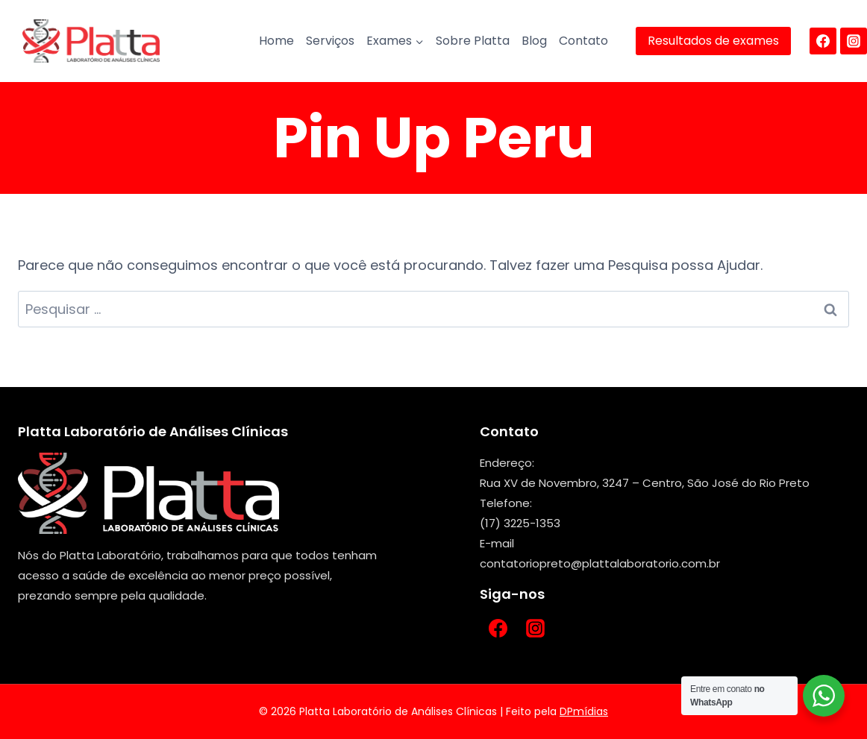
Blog (534, 40)
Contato (583, 40)
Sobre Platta (473, 40)
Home (276, 40)
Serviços (330, 40)
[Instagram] (853, 41)
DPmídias (584, 711)
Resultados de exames (713, 40)
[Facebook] (823, 41)
